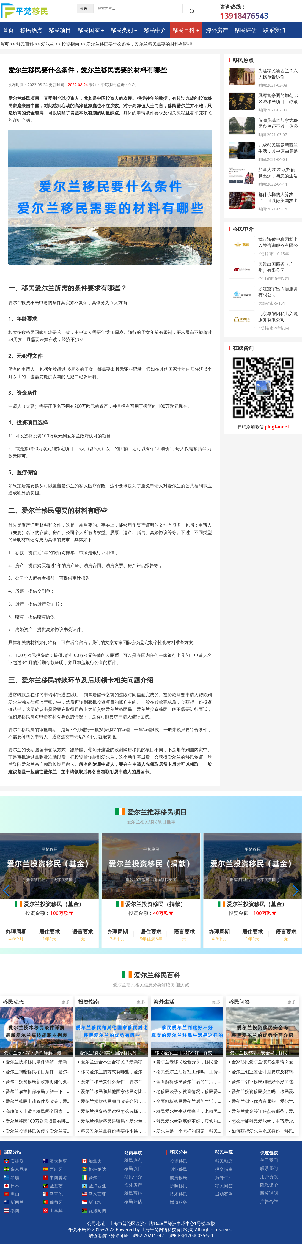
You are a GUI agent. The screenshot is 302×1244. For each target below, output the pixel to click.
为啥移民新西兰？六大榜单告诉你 (278, 74)
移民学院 (224, 1152)
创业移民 (178, 1169)
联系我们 (274, 30)
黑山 (12, 1194)
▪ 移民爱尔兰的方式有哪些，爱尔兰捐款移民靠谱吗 (128, 1072)
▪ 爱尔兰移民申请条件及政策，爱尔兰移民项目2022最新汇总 (62, 1101)
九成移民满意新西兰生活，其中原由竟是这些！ (278, 151)
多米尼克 (16, 1169)
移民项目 (60, 30)
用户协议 (269, 1177)
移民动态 (224, 1161)
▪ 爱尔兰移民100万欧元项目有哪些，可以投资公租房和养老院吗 (65, 1121)
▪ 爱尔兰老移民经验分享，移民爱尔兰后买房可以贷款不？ (209, 1062)
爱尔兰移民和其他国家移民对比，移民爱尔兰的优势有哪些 (111, 1053)
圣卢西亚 (94, 1186)
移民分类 (178, 1152)
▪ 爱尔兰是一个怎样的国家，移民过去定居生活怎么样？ (207, 1131)
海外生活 (224, 1177)
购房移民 (178, 1177)
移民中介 (155, 30)
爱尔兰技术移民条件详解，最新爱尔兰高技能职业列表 (36, 1053)
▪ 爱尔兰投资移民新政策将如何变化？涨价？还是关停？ (57, 1081)
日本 (12, 1186)
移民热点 (31, 30)
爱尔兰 (47, 44)
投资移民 (178, 1161)
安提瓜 (14, 1161)
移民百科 (184, 30)
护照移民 (178, 1186)
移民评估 (246, 30)
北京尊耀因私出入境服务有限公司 (278, 316)
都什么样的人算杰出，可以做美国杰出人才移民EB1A (278, 200)
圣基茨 (53, 1186)
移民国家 (89, 30)
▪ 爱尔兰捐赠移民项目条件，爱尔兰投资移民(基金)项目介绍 (60, 1072)
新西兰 (14, 1202)
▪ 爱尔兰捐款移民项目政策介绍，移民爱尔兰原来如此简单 (134, 1101)
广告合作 (269, 1201)
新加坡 (92, 1202)
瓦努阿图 (94, 1210)
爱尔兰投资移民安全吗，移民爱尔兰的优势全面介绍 (262, 1053)
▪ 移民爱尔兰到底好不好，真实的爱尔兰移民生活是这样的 (209, 1121)
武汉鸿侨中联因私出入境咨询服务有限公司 (278, 245)
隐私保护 (269, 1185)
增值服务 (178, 1202)
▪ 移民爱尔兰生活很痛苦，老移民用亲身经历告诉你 (203, 1111)
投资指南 (70, 44)
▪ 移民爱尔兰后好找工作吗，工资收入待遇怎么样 (201, 1072)
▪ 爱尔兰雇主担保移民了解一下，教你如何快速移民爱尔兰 (59, 1091)
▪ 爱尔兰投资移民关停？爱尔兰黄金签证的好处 (48, 1131)
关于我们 (269, 1160)
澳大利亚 (55, 1161)
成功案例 (224, 1194)
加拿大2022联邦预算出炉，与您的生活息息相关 (278, 176)
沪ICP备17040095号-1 (191, 1235)
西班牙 (53, 1169)
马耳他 (53, 1194)
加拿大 (92, 1161)
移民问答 (224, 1186)
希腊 (12, 1177)
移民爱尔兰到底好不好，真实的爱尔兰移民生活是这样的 (187, 1053)
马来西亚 (94, 1194)
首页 (8, 30)
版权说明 (269, 1193)
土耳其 (53, 1210)
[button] (295, 891)
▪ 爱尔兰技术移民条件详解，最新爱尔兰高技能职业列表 (57, 1062)
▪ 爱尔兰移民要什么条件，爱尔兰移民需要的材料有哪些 (132, 1081)
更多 (65, 1002)
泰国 (12, 1210)
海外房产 (217, 30)
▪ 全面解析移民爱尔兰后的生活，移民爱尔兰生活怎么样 (207, 1081)
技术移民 (178, 1194)
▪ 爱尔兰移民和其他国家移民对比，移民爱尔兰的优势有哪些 (136, 1091)
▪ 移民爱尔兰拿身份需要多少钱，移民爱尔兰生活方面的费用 (136, 1131)
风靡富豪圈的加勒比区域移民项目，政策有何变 (278, 101)
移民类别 (122, 30)
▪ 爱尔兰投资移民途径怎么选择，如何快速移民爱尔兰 (130, 1111)
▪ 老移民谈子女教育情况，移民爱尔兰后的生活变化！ (205, 1091)
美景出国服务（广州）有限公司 (275, 267)
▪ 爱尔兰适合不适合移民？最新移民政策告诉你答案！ (130, 1062)
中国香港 (55, 1177)
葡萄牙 (53, 1202)
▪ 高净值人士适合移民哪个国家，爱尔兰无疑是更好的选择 (59, 1111)
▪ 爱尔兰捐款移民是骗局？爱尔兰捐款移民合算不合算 (130, 1121)
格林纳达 (94, 1169)
